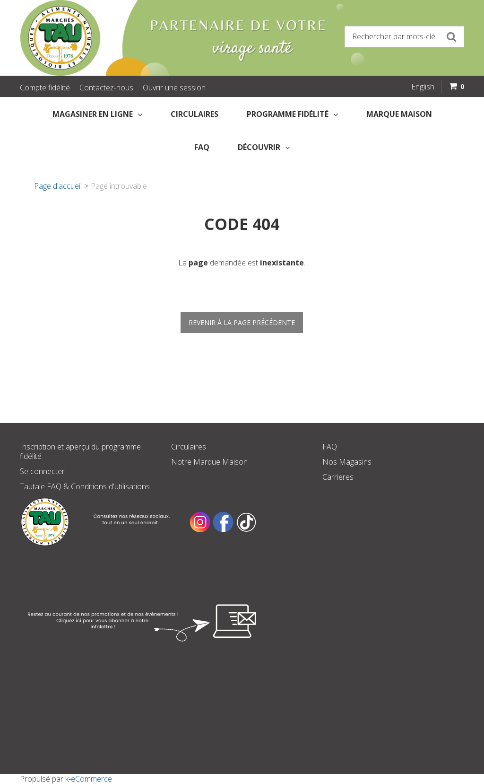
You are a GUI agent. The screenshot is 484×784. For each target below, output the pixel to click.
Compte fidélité (45, 87)
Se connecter (42, 471)
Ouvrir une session (174, 87)
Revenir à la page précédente (242, 322)
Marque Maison (399, 114)
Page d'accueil (58, 186)
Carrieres (338, 477)
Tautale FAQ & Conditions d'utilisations (85, 486)
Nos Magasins (347, 462)
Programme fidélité (292, 114)
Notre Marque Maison (209, 462)
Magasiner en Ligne (97, 114)
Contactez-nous (106, 87)
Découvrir (264, 147)
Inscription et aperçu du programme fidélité (80, 451)
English (422, 86)
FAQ (201, 147)
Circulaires (194, 114)
